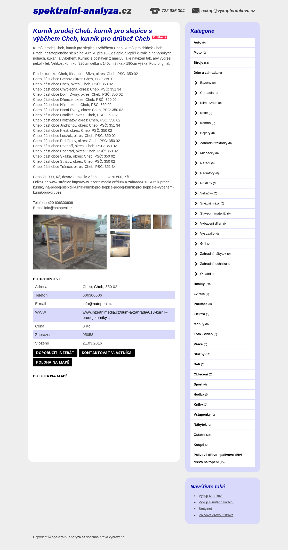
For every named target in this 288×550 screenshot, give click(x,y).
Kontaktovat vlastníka (107, 352)
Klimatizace (211, 103)
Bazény (208, 83)
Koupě (201, 445)
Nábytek (202, 424)
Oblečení (203, 374)
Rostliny (208, 183)
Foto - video (205, 334)
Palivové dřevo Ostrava (216, 515)
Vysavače (209, 233)
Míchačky (209, 153)
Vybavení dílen (213, 223)
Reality (202, 284)
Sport (200, 384)
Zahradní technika (215, 264)
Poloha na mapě (52, 362)
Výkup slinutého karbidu (216, 502)
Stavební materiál (215, 213)
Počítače (203, 304)
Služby (202, 354)
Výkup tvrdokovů (211, 496)
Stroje (201, 62)
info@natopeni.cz (98, 303)
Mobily (201, 324)
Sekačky (208, 193)
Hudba (201, 394)
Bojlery (207, 133)
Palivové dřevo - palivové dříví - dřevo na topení (219, 458)
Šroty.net (205, 509)
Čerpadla (209, 93)
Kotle (206, 113)
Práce (200, 344)
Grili (205, 243)
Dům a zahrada (208, 73)
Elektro (202, 314)
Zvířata (201, 294)
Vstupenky (204, 414)
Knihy (200, 404)
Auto (200, 42)
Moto (200, 52)
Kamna (207, 123)
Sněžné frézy (212, 203)
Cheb (98, 286)
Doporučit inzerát (55, 352)
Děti (199, 364)
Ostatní (207, 274)
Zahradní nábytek (215, 254)
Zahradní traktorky (216, 143)
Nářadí (207, 163)
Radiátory (209, 173)
